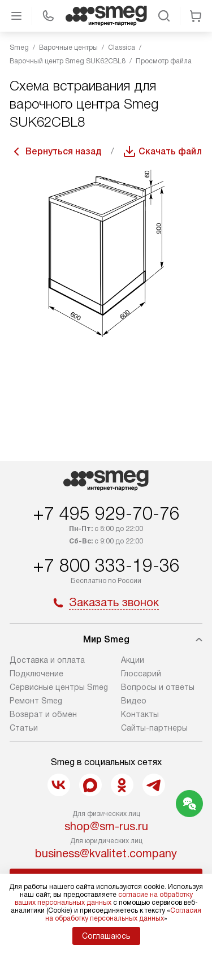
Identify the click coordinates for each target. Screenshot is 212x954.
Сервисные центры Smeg (59, 687)
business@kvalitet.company (106, 853)
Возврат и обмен (43, 714)
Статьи (24, 727)
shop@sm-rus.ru (106, 826)
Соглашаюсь (106, 935)
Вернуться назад (63, 151)
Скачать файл (170, 151)
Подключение (36, 673)
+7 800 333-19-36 (106, 565)
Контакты (140, 714)
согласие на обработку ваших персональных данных (104, 898)
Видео (133, 700)
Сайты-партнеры (154, 727)
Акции (132, 659)
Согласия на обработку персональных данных (123, 914)
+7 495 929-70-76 (106, 513)
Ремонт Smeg (36, 700)
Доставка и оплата (47, 659)
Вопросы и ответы (157, 687)
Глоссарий (141, 673)
